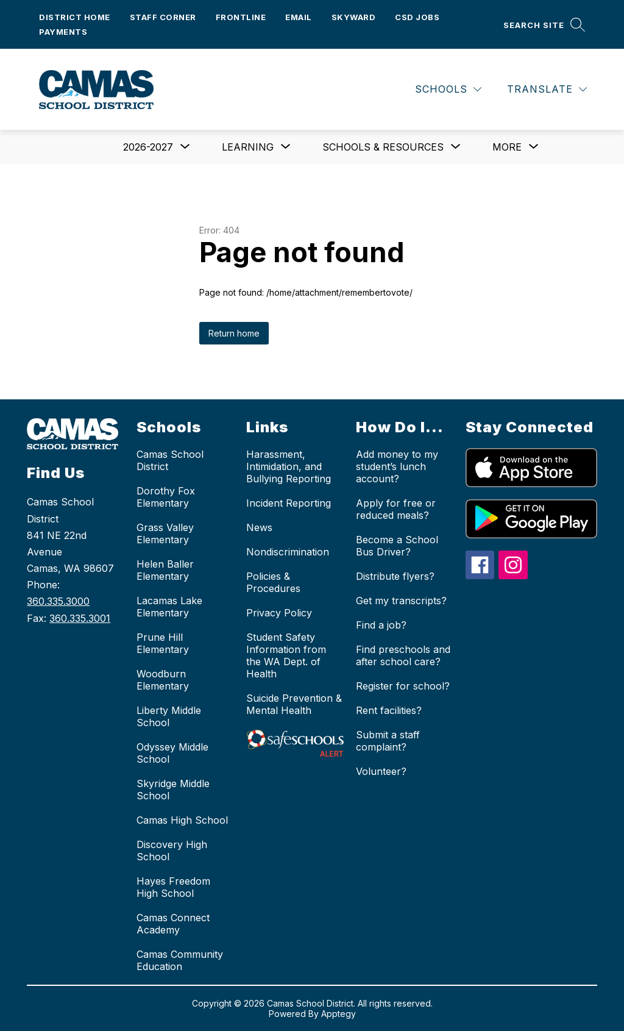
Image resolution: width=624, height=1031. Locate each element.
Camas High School (182, 820)
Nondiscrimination (287, 552)
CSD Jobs (417, 17)
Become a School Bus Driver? (397, 545)
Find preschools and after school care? (403, 655)
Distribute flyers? (395, 576)
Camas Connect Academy (173, 923)
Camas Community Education (179, 960)
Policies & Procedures (273, 582)
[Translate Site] (547, 89)
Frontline (241, 17)
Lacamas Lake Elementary (169, 606)
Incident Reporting (288, 503)
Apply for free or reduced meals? (396, 509)
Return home (234, 333)
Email (298, 17)
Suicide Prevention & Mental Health (294, 704)
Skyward (354, 17)
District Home (74, 17)
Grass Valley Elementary (165, 533)
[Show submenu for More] (507, 147)
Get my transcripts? (401, 600)
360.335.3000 (58, 601)
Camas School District (170, 460)
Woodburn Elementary (162, 680)
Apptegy (338, 1013)
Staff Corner (163, 17)
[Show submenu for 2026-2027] (148, 147)
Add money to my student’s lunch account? (397, 466)
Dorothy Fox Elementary (165, 497)
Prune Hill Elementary (162, 643)
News (259, 527)
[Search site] (544, 24)
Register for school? (403, 686)
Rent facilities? (389, 710)
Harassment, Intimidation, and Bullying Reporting (288, 466)
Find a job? (381, 625)
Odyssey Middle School (172, 753)
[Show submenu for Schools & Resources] (383, 147)
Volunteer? (381, 771)
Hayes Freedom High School (173, 887)
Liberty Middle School (168, 716)
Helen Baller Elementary (165, 570)
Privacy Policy (279, 613)
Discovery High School (171, 850)
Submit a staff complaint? (388, 741)
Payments (63, 32)
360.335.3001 (79, 618)
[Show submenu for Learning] (248, 147)
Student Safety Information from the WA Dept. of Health (286, 655)
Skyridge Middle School (173, 789)
